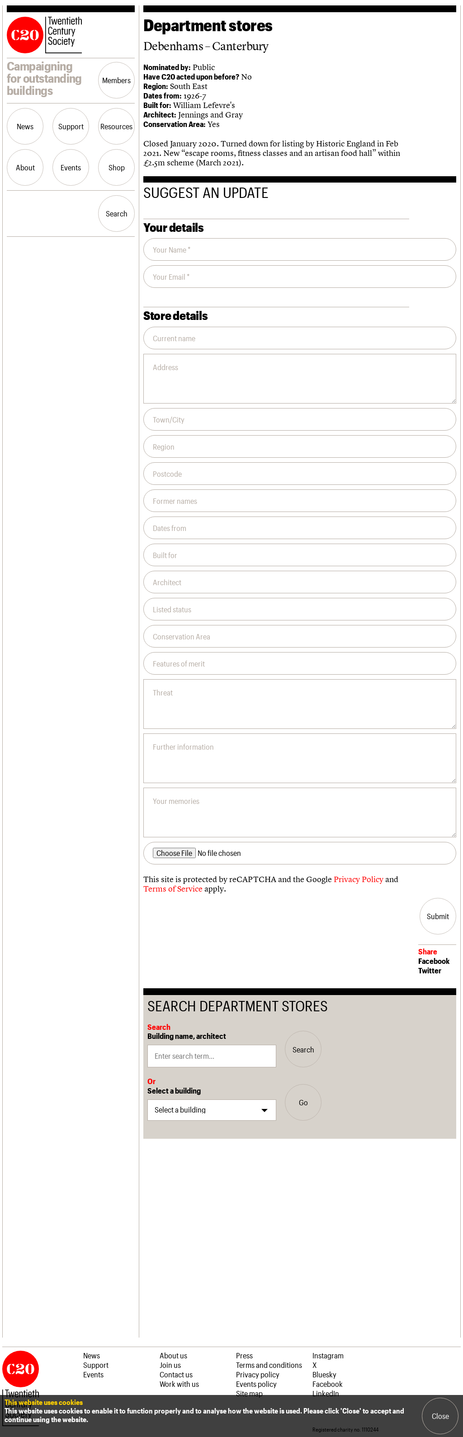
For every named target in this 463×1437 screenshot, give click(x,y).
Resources (116, 126)
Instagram (328, 1355)
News (25, 126)
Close (440, 1415)
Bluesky (324, 1374)
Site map (249, 1393)
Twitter (429, 970)
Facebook (433, 960)
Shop (117, 167)
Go (303, 1102)
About (25, 167)
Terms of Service (173, 888)
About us (173, 1355)
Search (117, 213)
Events (71, 167)
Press (244, 1355)
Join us (170, 1364)
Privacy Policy (358, 879)
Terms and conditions (269, 1364)
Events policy (256, 1383)
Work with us (179, 1383)
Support (71, 126)
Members (116, 80)
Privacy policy (257, 1374)
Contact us (176, 1374)
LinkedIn (325, 1393)
